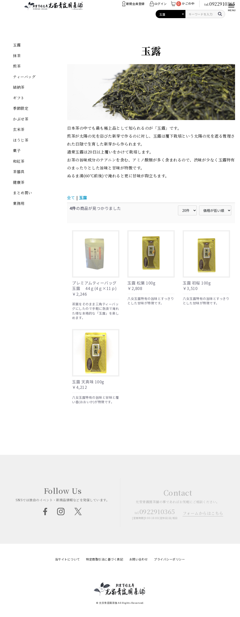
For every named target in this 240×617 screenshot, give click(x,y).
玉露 (83, 197)
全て (71, 197)
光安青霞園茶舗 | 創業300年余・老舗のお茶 (54, 10)
